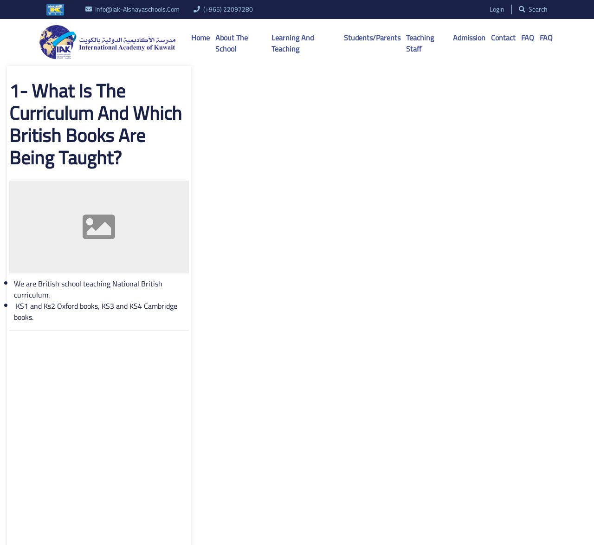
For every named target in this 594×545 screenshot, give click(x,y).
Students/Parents (372, 38)
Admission (469, 38)
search (533, 9)
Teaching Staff (420, 43)
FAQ (527, 38)
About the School (231, 43)
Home (200, 38)
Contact (503, 38)
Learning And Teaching (292, 43)
